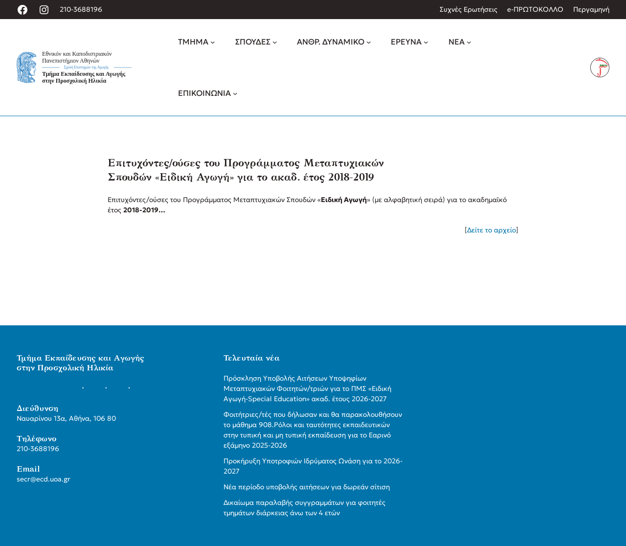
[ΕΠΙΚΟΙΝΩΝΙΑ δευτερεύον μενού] (235, 93)
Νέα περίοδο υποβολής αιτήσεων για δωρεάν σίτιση (307, 486)
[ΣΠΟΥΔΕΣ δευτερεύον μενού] (274, 42)
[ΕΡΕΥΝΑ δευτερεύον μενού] (426, 42)
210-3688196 (81, 9)
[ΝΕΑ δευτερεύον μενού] (469, 42)
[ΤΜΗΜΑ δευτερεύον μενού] (212, 42)
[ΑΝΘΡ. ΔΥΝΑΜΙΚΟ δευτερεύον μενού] (368, 42)
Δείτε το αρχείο (491, 230)
